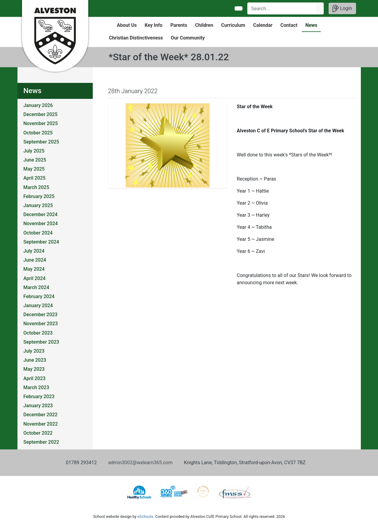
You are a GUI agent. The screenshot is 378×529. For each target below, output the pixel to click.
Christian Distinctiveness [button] (136, 38)
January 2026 (38, 105)
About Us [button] (127, 25)
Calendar (262, 25)
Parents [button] (178, 25)
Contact (288, 25)
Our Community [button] (188, 38)
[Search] (282, 8)
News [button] (311, 25)
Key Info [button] (153, 25)
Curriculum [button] (233, 25)
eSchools (145, 516)
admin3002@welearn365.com (140, 462)
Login (342, 8)
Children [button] (204, 25)
